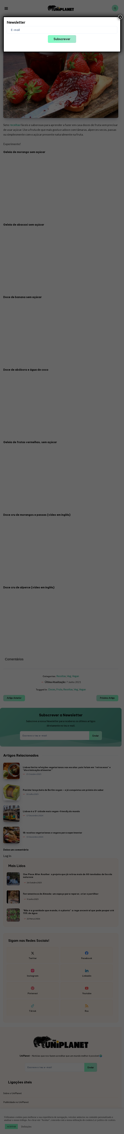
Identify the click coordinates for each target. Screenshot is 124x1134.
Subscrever (62, 39)
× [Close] (120, 17)
